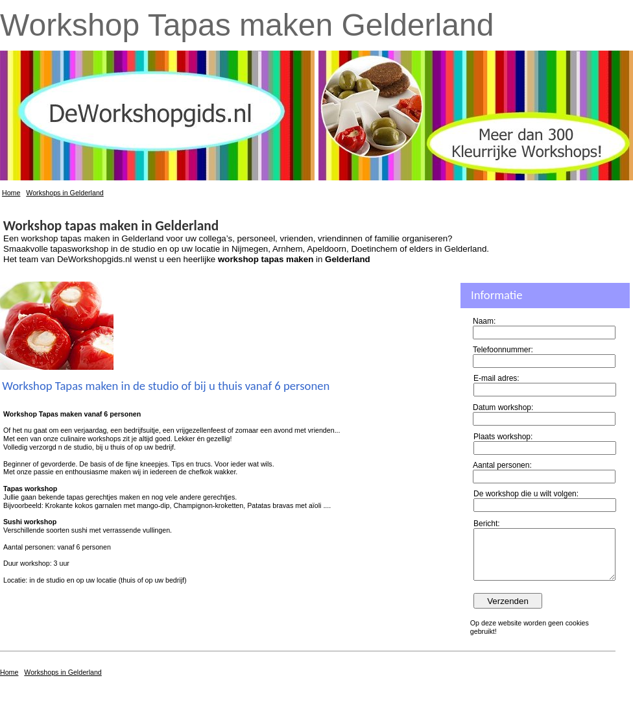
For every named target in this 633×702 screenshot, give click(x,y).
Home (11, 193)
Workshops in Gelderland (64, 193)
